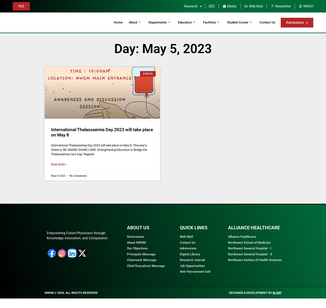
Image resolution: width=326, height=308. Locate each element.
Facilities (211, 22)
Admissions (297, 22)
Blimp (277, 302)
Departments (159, 22)
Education (186, 22)
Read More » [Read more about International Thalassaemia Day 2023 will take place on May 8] (59, 164)
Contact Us (267, 22)
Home (118, 22)
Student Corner (239, 22)
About (135, 22)
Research (193, 6)
